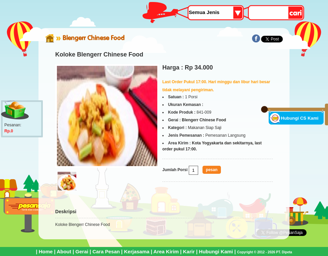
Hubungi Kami (216, 251)
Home (46, 251)
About (64, 251)
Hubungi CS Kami (300, 118)
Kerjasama (136, 251)
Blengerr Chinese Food (94, 37)
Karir (189, 251)
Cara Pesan (106, 251)
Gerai (81, 251)
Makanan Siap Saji (204, 127)
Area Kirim (166, 251)
